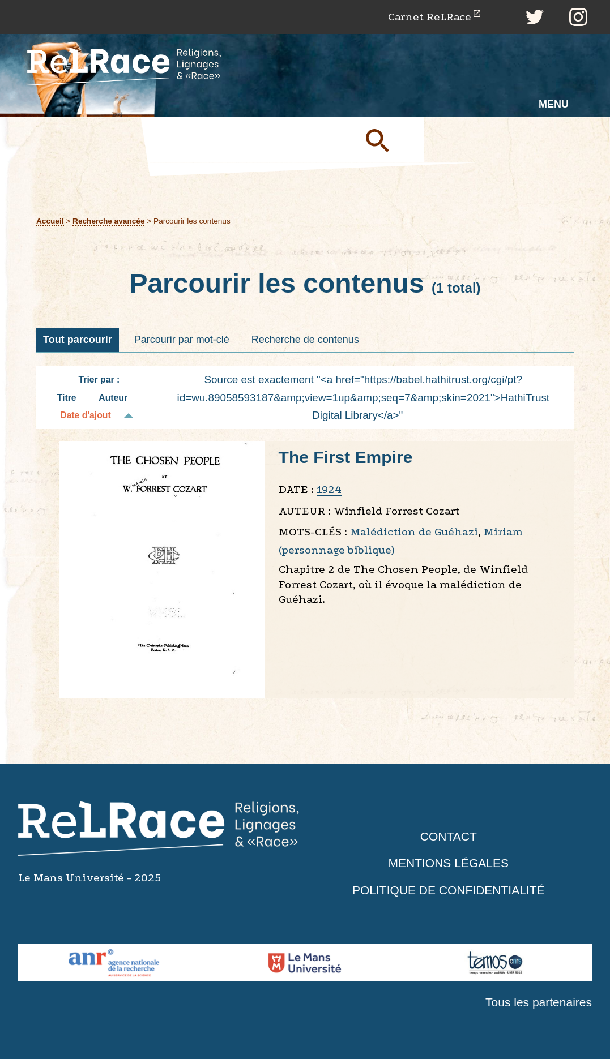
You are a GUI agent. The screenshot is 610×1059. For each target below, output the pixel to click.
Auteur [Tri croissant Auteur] (113, 397)
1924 (329, 489)
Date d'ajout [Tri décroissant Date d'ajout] (85, 415)
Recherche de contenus (305, 339)
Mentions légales (449, 862)
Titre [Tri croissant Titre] (66, 397)
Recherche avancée (108, 221)
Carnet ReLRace (429, 16)
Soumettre (390, 139)
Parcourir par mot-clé (181, 339)
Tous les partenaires (538, 1002)
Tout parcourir (77, 339)
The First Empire (346, 457)
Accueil (50, 221)
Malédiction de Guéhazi (414, 531)
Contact (448, 836)
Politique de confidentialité (448, 890)
